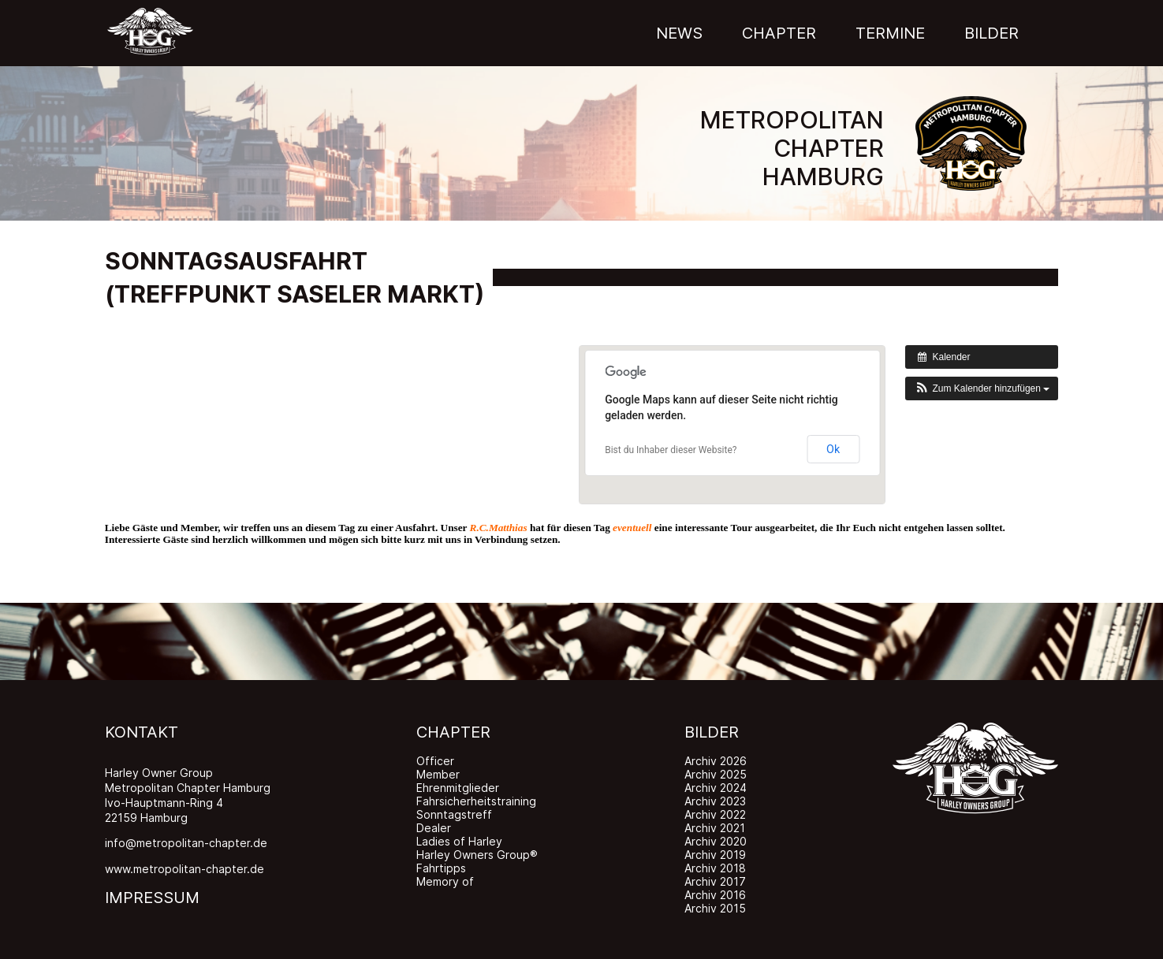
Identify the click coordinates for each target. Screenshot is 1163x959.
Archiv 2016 (715, 894)
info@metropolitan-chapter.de (186, 842)
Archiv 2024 (715, 787)
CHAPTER (453, 732)
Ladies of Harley (459, 841)
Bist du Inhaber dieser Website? (670, 449)
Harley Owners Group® (477, 854)
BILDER (711, 732)
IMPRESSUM (152, 897)
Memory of (445, 881)
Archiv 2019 (715, 854)
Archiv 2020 (715, 841)
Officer (435, 761)
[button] (981, 388)
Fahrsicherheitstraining (476, 801)
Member (438, 774)
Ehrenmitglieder (457, 787)
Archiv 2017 (715, 881)
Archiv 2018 (715, 868)
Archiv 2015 (715, 908)
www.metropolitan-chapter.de (184, 868)
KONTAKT (141, 732)
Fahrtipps (441, 868)
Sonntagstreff (454, 814)
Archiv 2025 (715, 774)
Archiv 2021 (714, 827)
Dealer (433, 827)
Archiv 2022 (715, 814)
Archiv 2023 (715, 801)
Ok (833, 449)
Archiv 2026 (715, 761)
